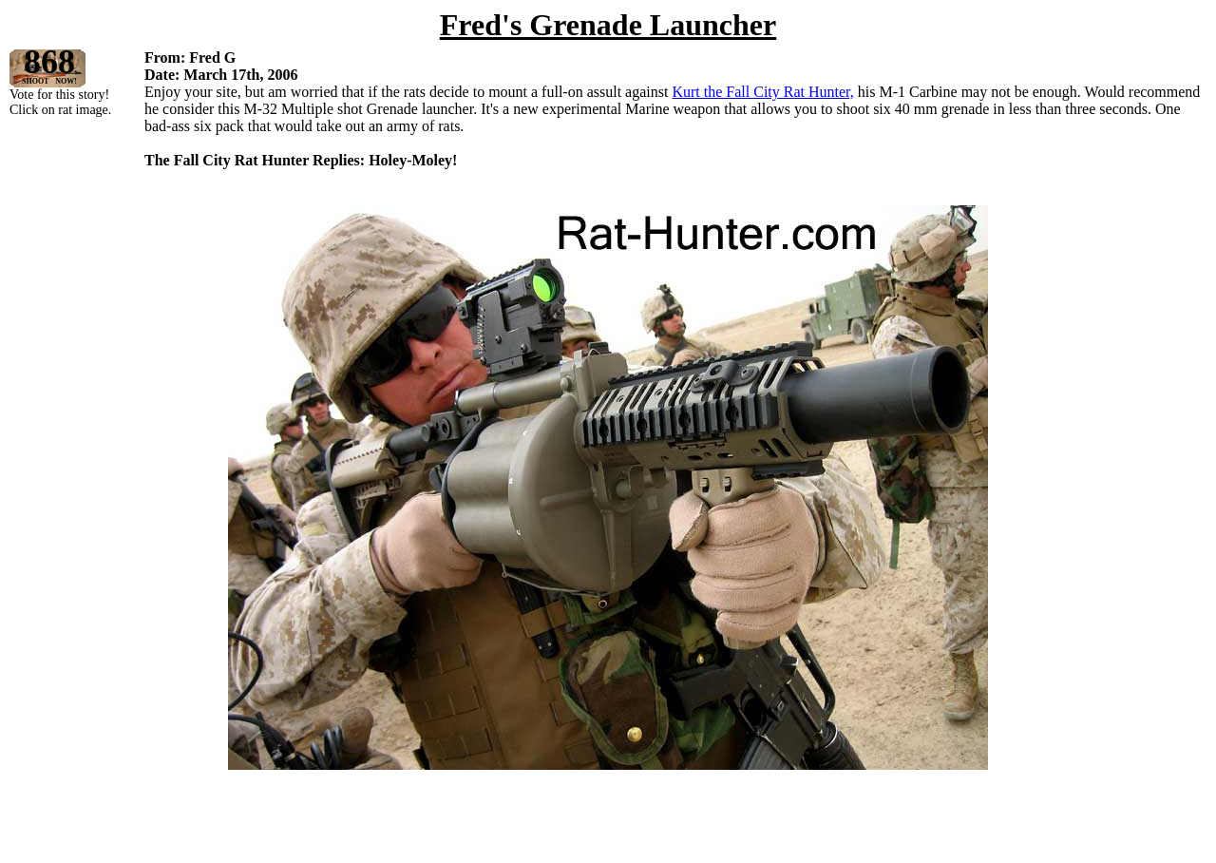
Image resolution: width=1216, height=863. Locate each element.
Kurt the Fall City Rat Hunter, (762, 92)
